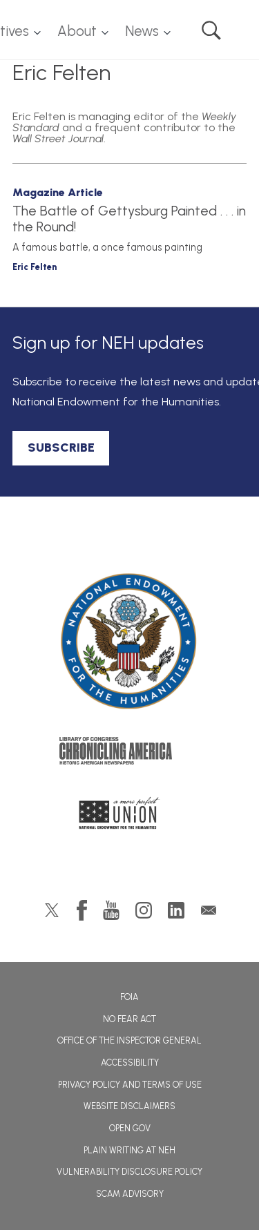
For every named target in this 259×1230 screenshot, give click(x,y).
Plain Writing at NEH (129, 1150)
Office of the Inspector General (129, 1040)
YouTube (111, 910)
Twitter (52, 910)
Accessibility (130, 1062)
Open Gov (130, 1128)
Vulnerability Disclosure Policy (129, 1171)
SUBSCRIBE (61, 447)
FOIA (129, 997)
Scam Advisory (130, 1194)
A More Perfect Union (129, 817)
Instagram (143, 910)
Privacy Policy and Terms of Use (130, 1084)
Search (211, 30)
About (77, 31)
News (142, 31)
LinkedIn (176, 910)
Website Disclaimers (129, 1106)
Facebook (82, 910)
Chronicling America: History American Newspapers (129, 754)
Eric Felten (34, 267)
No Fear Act (129, 1019)
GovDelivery (208, 910)
